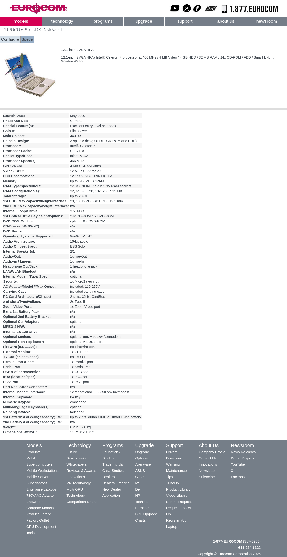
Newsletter (207, 471)
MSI (138, 483)
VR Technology (78, 483)
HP (137, 495)
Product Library (38, 514)
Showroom (35, 502)
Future (71, 452)
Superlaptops (36, 483)
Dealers (108, 477)
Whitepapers (76, 464)
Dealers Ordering (116, 483)
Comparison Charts (81, 502)
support (184, 21)
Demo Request (243, 458)
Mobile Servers (38, 477)
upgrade (144, 21)
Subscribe (207, 477)
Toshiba (141, 502)
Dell (138, 489)
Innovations (75, 477)
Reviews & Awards (81, 471)
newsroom (266, 21)
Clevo (139, 477)
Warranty (173, 464)
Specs (27, 39)
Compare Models (40, 508)
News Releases (243, 452)
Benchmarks (76, 458)
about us (226, 21)
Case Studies (113, 471)
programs (103, 21)
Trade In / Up (112, 464)
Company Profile (212, 452)
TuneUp (172, 483)
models (21, 21)
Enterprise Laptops (41, 489)
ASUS (140, 471)
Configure (10, 39)
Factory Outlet (37, 520)
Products (33, 452)
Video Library (176, 495)
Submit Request (179, 502)
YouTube (238, 464)
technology (62, 21)
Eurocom (142, 508)
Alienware (143, 464)
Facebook (239, 477)
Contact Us (207, 458)
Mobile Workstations (42, 471)
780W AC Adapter (40, 495)
